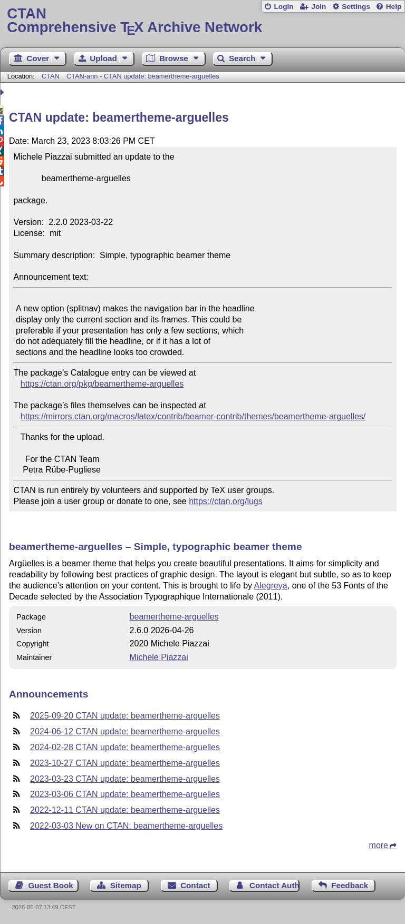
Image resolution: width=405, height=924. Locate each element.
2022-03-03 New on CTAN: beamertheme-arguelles (126, 825)
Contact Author (274, 885)
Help (394, 7)
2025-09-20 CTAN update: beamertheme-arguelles (125, 715)
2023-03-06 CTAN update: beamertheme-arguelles (125, 794)
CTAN (51, 76)
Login (283, 7)
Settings (356, 7)
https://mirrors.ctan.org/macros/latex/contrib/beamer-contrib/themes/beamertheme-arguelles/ (193, 416)
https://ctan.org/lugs (226, 501)
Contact (195, 885)
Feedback (349, 885)
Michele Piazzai (159, 657)
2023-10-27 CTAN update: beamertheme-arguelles (125, 763)
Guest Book (50, 885)
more (378, 845)
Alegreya (270, 585)
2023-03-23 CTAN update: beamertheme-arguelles (125, 778)
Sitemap (125, 885)
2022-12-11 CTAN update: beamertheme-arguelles (125, 809)
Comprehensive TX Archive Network (202, 21)
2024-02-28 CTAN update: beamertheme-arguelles (125, 747)
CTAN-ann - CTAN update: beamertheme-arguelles (142, 76)
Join (318, 7)
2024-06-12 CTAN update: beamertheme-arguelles (125, 731)
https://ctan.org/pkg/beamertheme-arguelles (102, 383)
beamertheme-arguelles (174, 616)
